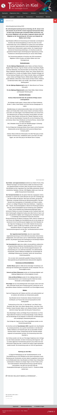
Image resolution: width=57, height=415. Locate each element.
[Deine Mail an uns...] (50, 411)
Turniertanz (29, 16)
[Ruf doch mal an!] (48, 411)
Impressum (15, 406)
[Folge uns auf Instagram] (54, 411)
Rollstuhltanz (40, 16)
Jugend (12, 16)
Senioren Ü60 (43, 13)
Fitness (4, 16)
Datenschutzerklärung (26, 406)
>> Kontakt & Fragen (39, 406)
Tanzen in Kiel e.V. (16, 410)
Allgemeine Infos (14, 13)
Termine (48, 16)
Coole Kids (20, 16)
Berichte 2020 (9, 20)
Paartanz (25, 13)
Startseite (5, 13)
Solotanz (33, 13)
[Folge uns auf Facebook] (52, 411)
